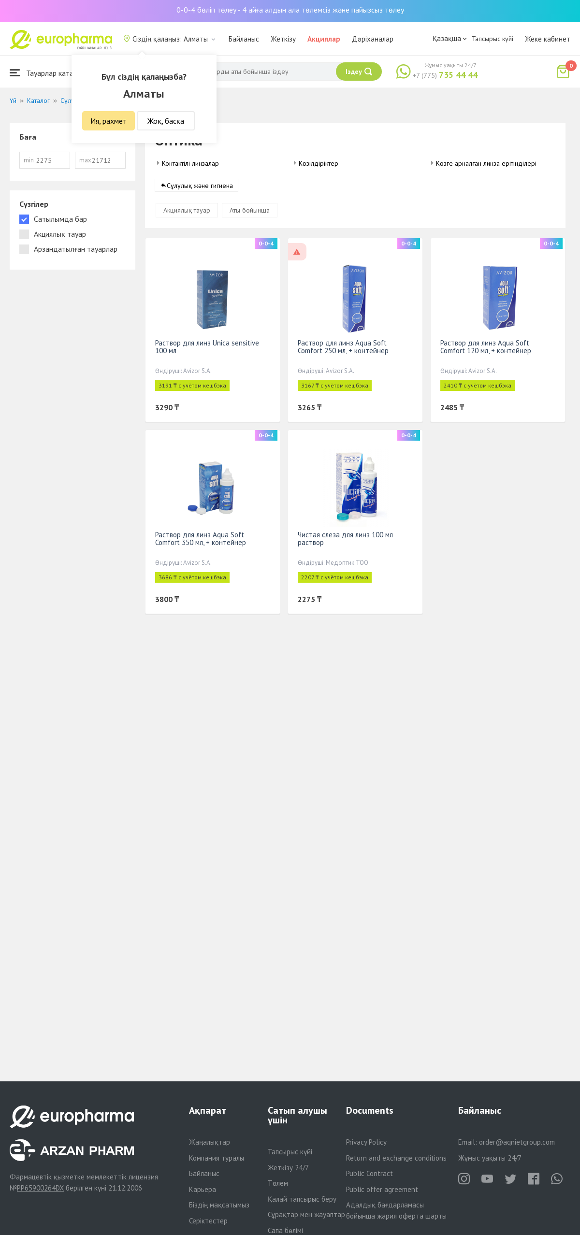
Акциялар (323, 38)
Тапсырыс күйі (492, 38)
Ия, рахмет (108, 121)
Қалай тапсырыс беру (302, 1199)
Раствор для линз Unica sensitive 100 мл (207, 346)
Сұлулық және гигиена (200, 185)
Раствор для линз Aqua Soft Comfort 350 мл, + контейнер (200, 538)
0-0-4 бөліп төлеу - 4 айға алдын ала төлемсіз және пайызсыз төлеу (290, 9)
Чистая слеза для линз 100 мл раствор (345, 538)
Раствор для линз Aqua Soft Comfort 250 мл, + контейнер (343, 346)
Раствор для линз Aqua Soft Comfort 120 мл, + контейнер (485, 346)
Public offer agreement (382, 1189)
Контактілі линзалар (190, 163)
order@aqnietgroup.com (517, 1142)
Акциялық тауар (186, 210)
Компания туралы (216, 1158)
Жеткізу (283, 38)
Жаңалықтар (209, 1142)
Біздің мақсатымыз (219, 1204)
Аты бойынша (250, 210)
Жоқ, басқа (165, 121)
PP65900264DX (40, 1187)
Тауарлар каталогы (49, 73)
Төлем (278, 1183)
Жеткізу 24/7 (288, 1167)
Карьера (202, 1189)
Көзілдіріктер (318, 163)
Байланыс (244, 38)
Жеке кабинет (547, 38)
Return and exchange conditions (396, 1158)
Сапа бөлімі (285, 1230)
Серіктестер (208, 1220)
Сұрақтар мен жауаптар (306, 1214)
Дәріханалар (372, 38)
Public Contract (369, 1173)
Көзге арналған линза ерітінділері (486, 163)
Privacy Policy (366, 1142)
